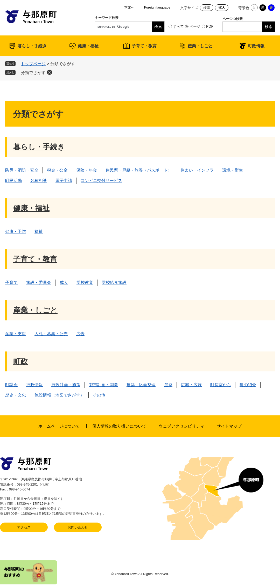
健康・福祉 (88, 46)
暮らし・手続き (32, 46)
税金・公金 (57, 170)
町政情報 (256, 46)
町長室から (220, 385)
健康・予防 (15, 231)
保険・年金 (86, 170)
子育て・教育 (144, 46)
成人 (64, 282)
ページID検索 (232, 19)
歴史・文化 (15, 395)
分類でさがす (33, 72)
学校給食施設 (114, 282)
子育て (11, 282)
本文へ (129, 7)
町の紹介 (248, 385)
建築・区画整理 (141, 385)
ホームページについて (59, 426)
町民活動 (13, 180)
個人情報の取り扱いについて (119, 426)
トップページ (33, 64)
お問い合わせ (78, 527)
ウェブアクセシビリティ (181, 426)
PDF (209, 26)
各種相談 (38, 180)
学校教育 (84, 282)
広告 (80, 334)
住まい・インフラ (197, 170)
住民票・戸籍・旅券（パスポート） (139, 170)
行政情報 (34, 385)
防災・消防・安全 (21, 170)
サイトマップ (229, 426)
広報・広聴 (191, 385)
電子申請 (63, 180)
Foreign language (157, 7)
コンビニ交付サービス (101, 180)
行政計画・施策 (65, 385)
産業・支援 (15, 334)
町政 (20, 361)
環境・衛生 (232, 170)
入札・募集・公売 (51, 334)
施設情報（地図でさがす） (59, 395)
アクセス (24, 527)
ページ (195, 26)
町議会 (11, 385)
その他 (99, 395)
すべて (178, 26)
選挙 (168, 385)
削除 (49, 72)
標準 (206, 8)
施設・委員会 (38, 282)
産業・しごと (200, 46)
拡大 (221, 8)
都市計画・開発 (103, 385)
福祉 (38, 231)
